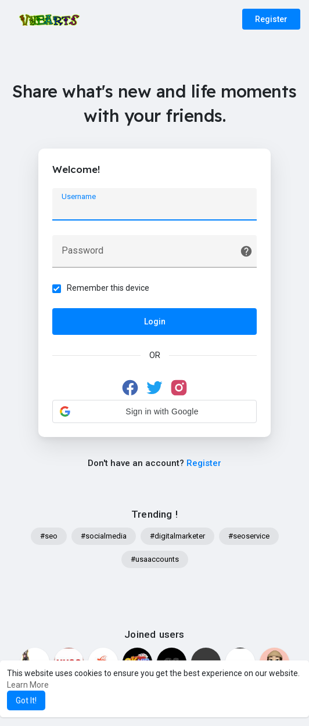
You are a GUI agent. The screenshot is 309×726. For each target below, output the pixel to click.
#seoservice (249, 537)
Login (155, 322)
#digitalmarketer (177, 537)
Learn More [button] (28, 684)
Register (271, 19)
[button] (154, 412)
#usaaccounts (155, 560)
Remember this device (108, 288)
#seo (49, 537)
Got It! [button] (26, 700)
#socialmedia (104, 537)
